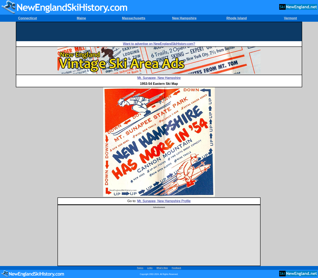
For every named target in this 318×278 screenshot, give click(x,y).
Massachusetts (133, 18)
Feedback (176, 268)
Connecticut (27, 18)
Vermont (290, 18)
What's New (162, 268)
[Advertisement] (159, 31)
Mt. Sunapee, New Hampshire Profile (163, 201)
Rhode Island (236, 18)
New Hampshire (184, 18)
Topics (140, 268)
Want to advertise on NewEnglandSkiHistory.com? (159, 43)
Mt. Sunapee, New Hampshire (159, 78)
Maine (81, 18)
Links (150, 268)
